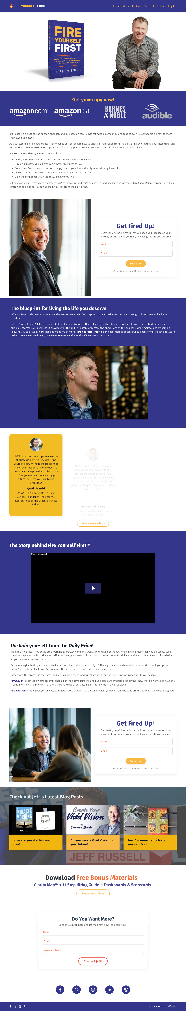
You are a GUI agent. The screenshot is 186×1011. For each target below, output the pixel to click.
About (116, 6)
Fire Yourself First (21, 690)
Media (126, 6)
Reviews (136, 6)
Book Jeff (149, 6)
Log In (171, 6)
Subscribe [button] (136, 263)
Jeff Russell (17, 680)
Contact (161, 6)
